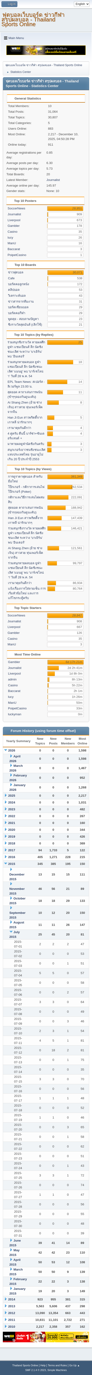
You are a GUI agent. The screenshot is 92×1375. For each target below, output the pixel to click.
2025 (11, 795)
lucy (10, 237)
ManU (12, 243)
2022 (11, 816)
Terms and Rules (57, 1365)
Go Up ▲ (74, 1365)
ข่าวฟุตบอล (15, 272)
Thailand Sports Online (25, 1365)
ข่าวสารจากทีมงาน (21, 301)
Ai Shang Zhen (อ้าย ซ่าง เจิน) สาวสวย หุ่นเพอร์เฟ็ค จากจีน (25, 407)
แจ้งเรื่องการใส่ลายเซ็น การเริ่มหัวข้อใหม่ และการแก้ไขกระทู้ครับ (27, 593)
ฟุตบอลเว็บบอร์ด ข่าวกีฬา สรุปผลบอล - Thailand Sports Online (32, 19)
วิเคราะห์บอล (17, 295)
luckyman (14, 714)
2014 (11, 1299)
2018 (11, 843)
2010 (11, 1326)
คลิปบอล (14, 290)
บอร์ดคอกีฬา (16, 313)
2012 (11, 1313)
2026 (11, 750)
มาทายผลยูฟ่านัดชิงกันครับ (26, 444)
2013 (11, 1306)
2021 (11, 823)
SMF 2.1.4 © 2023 (35, 1370)
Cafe (11, 278)
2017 (11, 850)
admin (12, 679)
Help (42, 1365)
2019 (11, 836)
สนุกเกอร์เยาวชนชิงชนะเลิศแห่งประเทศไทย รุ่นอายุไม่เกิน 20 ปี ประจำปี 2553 (26, 454)
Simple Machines (57, 1370)
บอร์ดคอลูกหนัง (18, 284)
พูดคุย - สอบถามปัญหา (23, 319)
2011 (11, 1320)
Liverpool (14, 220)
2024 (11, 802)
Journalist (53, 180)
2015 (11, 864)
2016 (11, 857)
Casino (12, 231)
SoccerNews (16, 208)
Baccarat (14, 249)
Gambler (14, 226)
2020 (11, 829)
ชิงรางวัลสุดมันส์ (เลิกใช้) (25, 324)
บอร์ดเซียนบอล (18, 307)
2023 (11, 809)
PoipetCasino (17, 255)
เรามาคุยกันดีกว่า (19, 428)
